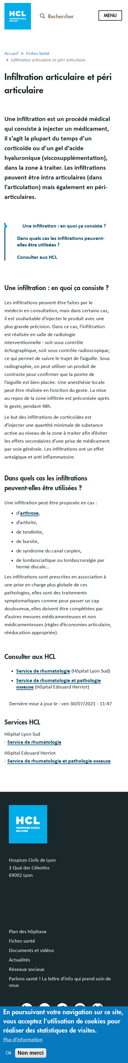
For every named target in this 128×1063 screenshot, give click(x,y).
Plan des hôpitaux (28, 931)
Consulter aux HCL (37, 257)
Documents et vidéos (31, 950)
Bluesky (97, 1008)
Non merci (31, 1058)
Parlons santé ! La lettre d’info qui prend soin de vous (60, 982)
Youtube (44, 1008)
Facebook (62, 1008)
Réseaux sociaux (26, 969)
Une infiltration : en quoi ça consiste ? (63, 226)
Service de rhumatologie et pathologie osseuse (59, 761)
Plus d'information (22, 1045)
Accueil (11, 53)
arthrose (29, 513)
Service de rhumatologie (43, 671)
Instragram (79, 1008)
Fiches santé (22, 941)
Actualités (19, 960)
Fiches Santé (38, 53)
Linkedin (26, 1008)
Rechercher (57, 16)
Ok (9, 1058)
